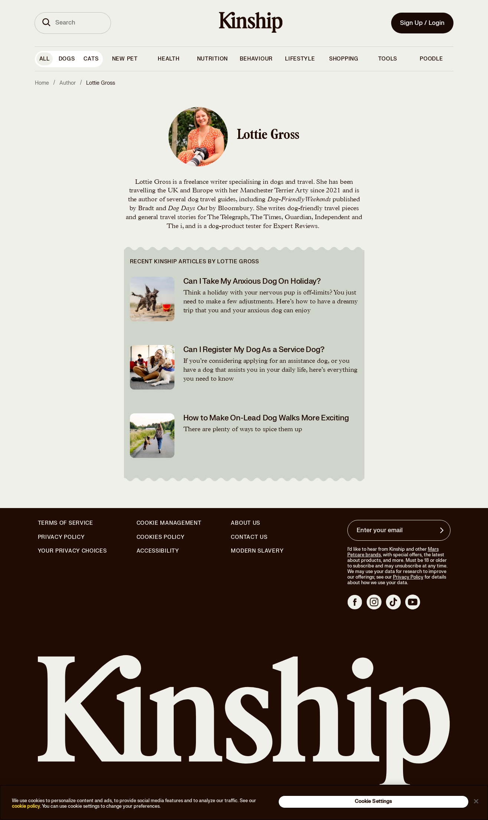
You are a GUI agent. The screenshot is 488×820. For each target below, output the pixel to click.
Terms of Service (65, 523)
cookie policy (26, 806)
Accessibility (158, 551)
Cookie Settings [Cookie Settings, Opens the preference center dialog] (373, 801)
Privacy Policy (61, 537)
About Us (245, 523)
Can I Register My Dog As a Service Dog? (254, 349)
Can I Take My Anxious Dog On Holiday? (252, 281)
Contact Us (249, 537)
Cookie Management (169, 523)
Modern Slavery (257, 551)
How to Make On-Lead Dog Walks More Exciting (266, 418)
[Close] (476, 801)
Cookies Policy (161, 537)
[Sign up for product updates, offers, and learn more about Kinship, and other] (443, 530)
